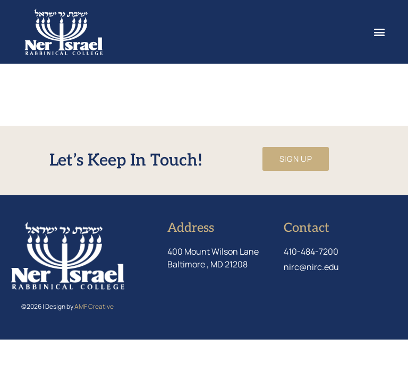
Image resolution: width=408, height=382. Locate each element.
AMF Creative (94, 306)
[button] (379, 32)
